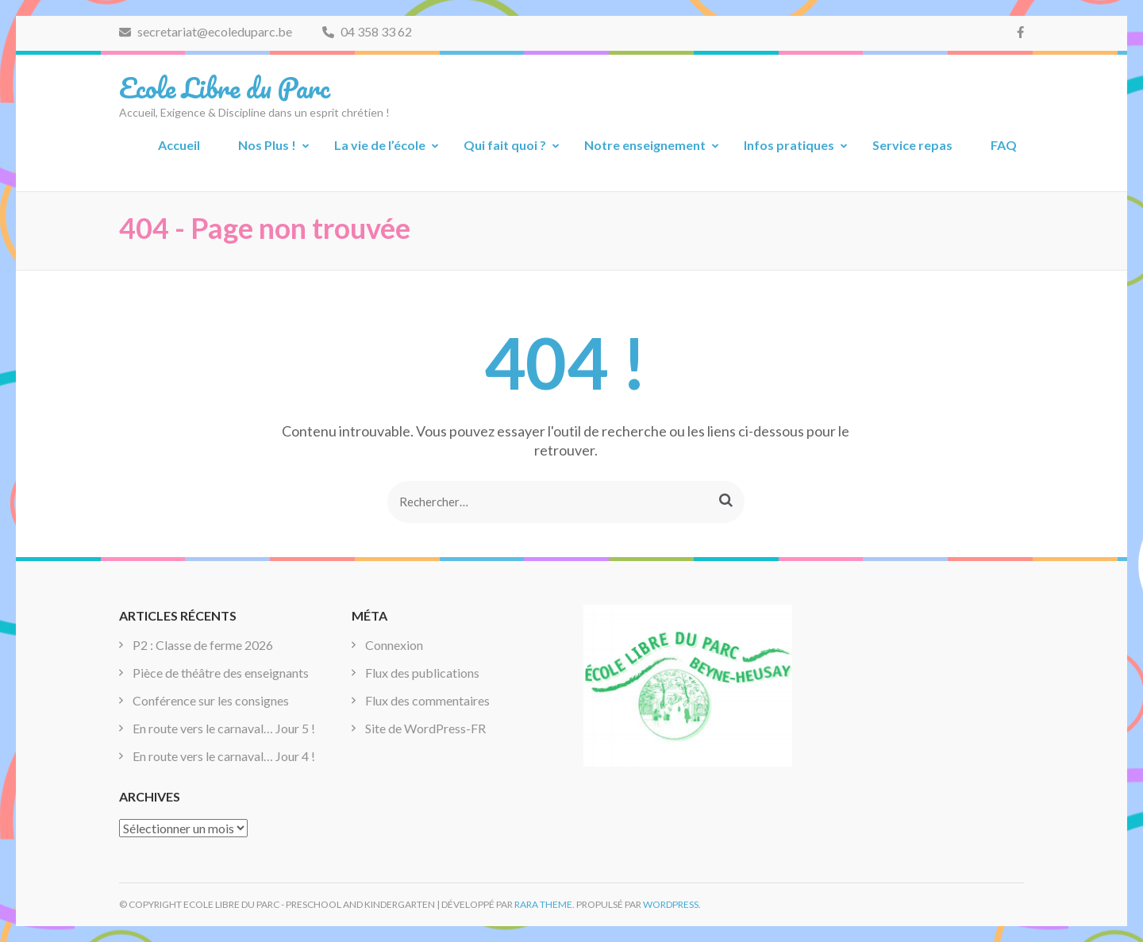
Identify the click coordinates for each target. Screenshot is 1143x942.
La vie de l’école (379, 144)
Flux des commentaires (427, 700)
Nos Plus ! (267, 144)
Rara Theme (543, 904)
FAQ (1004, 144)
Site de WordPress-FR (425, 728)
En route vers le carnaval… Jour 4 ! (224, 755)
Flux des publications (422, 672)
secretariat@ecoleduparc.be (205, 31)
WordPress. (672, 904)
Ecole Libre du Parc (224, 87)
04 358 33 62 (367, 31)
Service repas (912, 144)
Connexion (394, 644)
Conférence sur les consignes (211, 700)
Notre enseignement (645, 144)
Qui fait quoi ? (505, 144)
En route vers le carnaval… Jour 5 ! (224, 728)
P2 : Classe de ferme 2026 (203, 644)
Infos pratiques (789, 144)
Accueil (179, 144)
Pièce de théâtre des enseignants (221, 672)
